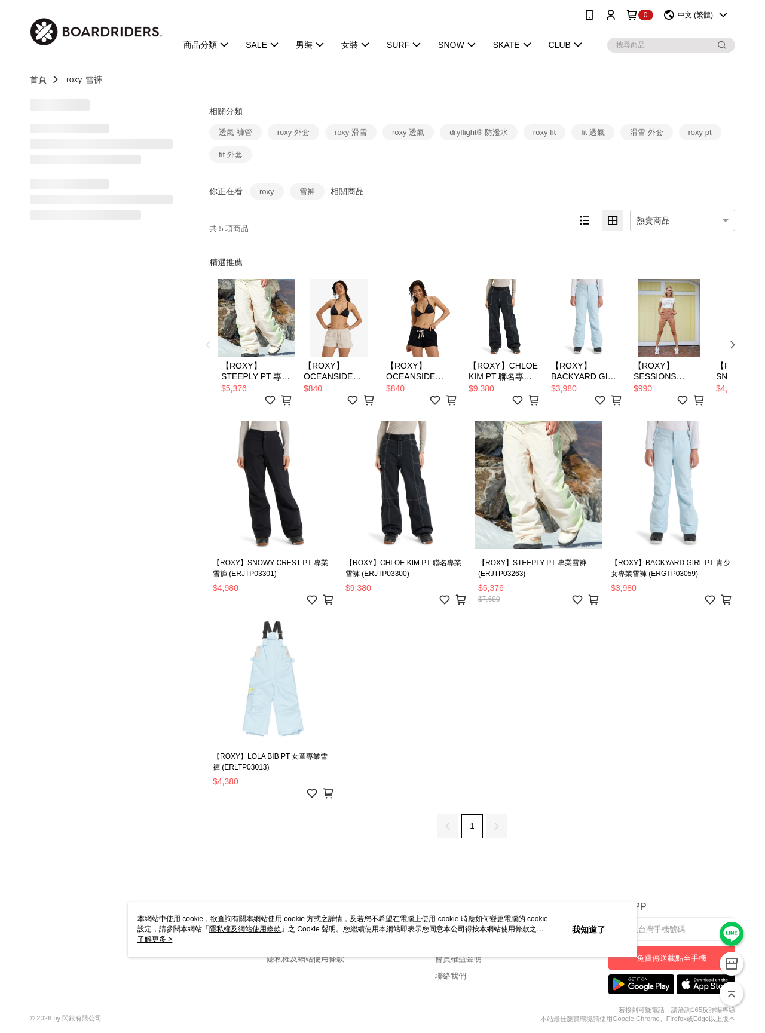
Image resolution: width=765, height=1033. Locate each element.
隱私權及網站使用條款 (305, 958)
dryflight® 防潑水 (478, 132)
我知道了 (588, 929)
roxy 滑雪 (351, 132)
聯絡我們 (450, 975)
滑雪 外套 (646, 132)
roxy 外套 (293, 132)
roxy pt (700, 132)
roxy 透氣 (408, 132)
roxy (74, 79)
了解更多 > (154, 939)
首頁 (38, 79)
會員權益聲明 (458, 958)
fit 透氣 (593, 132)
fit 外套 (231, 154)
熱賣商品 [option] (653, 220)
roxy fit (544, 132)
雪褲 (93, 79)
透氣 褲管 (235, 132)
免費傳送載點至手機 (671, 958)
